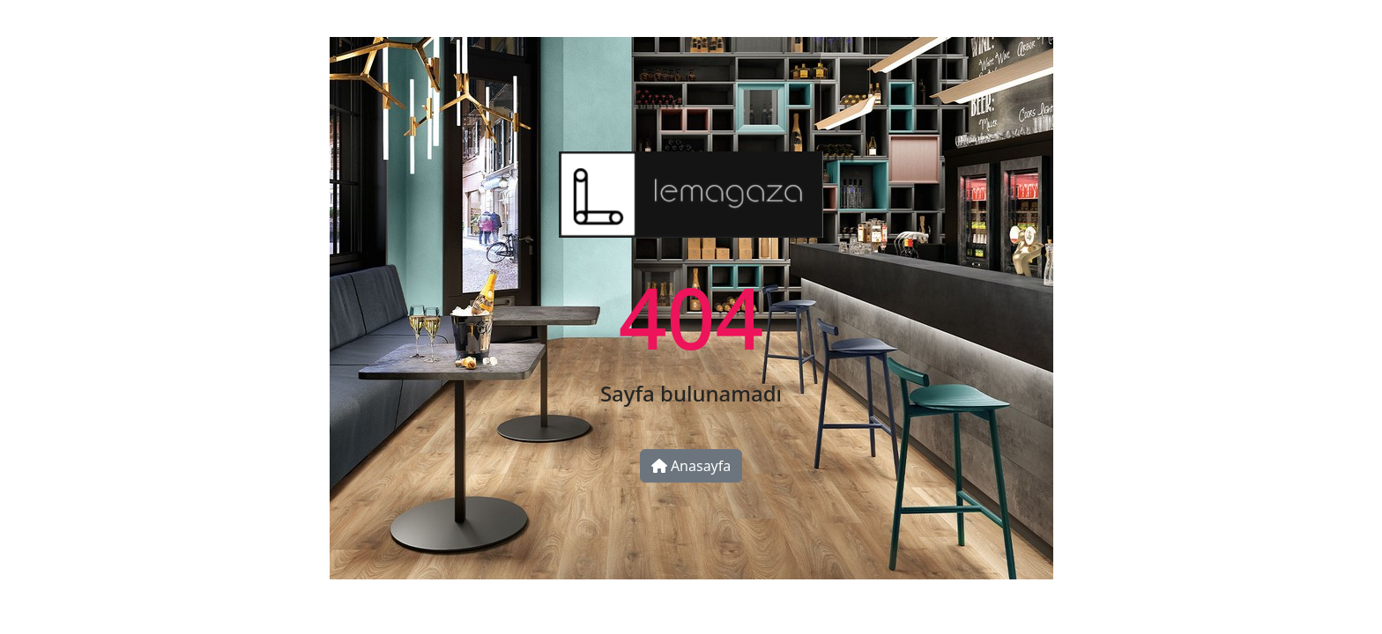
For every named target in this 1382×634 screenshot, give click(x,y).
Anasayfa (691, 466)
